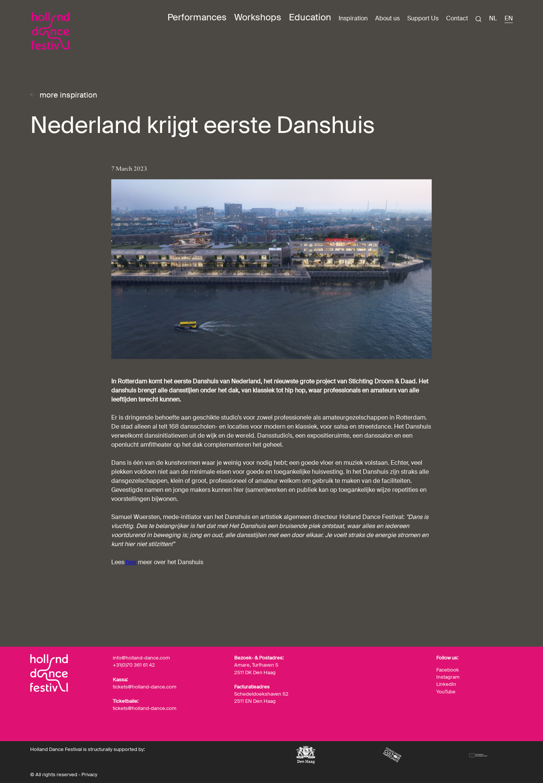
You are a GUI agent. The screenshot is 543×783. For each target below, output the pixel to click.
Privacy (89, 774)
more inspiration (68, 95)
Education (310, 17)
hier (130, 562)
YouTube (446, 691)
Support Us (423, 18)
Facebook (447, 670)
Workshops (257, 17)
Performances (197, 17)
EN (509, 18)
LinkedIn (446, 684)
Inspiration (353, 18)
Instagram (448, 677)
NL (493, 18)
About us (387, 18)
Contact (457, 18)
